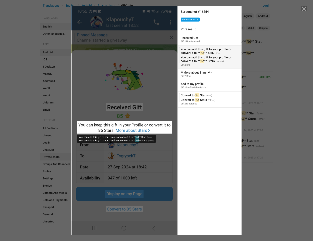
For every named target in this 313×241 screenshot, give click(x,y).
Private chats (190, 19)
